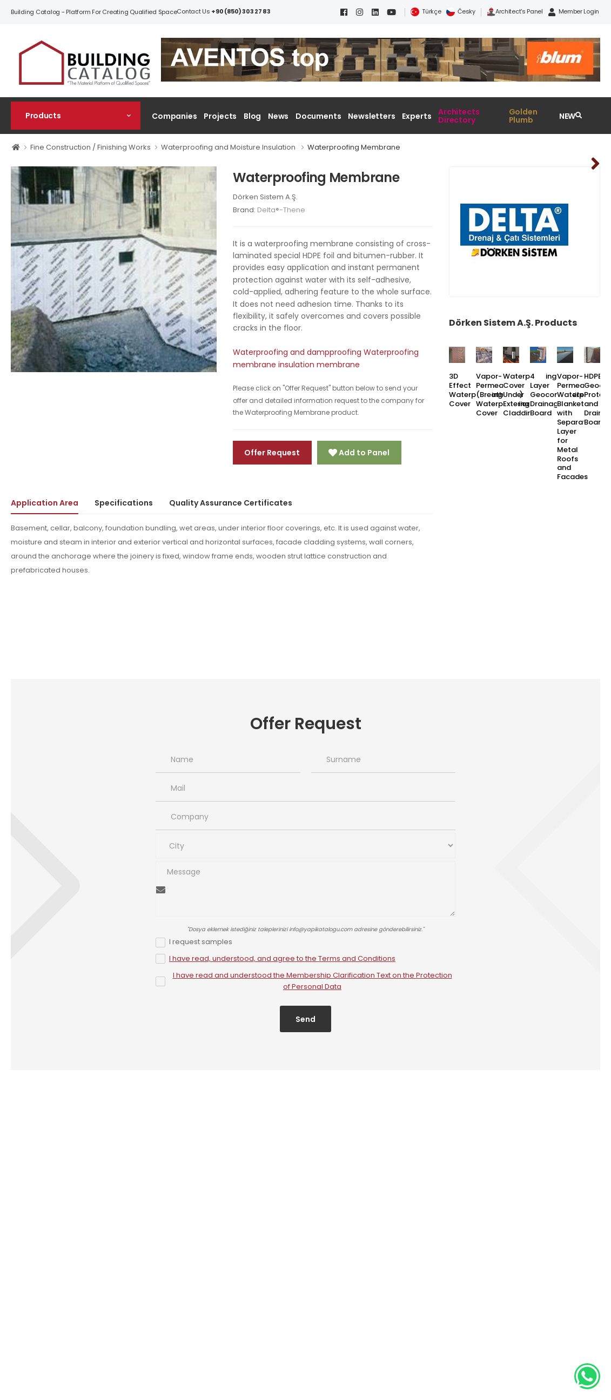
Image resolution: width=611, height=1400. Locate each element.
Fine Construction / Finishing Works (90, 147)
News (278, 116)
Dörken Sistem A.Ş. (265, 197)
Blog (252, 116)
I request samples (200, 942)
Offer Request (272, 452)
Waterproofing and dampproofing (297, 352)
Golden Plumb (523, 115)
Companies (174, 116)
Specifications (124, 502)
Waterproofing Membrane (353, 147)
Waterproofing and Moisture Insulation (229, 147)
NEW (567, 116)
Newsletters (371, 116)
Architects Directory (459, 115)
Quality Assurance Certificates (230, 502)
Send (305, 1019)
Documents (318, 116)
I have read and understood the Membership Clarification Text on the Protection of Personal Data (312, 981)
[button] (75, 116)
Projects (220, 116)
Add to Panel (363, 452)
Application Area (44, 502)
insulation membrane (319, 364)
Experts (416, 116)
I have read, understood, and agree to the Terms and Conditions (282, 958)
